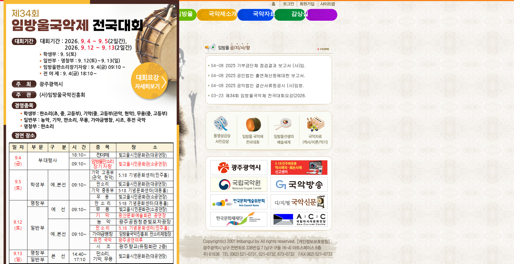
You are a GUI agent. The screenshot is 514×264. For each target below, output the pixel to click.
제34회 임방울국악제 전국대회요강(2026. (266, 95)
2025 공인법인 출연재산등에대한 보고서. (266, 75)
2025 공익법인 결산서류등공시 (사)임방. (265, 85)
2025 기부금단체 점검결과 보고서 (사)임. (266, 65)
